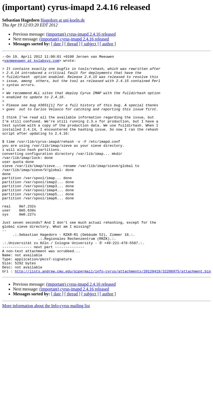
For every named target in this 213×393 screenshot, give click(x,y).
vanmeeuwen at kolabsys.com (31, 62)
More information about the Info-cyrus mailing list (46, 349)
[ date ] (57, 44)
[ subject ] (90, 44)
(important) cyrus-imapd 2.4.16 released (81, 34)
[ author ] (108, 44)
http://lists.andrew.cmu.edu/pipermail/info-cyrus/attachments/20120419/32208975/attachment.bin (113, 314)
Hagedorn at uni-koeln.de (63, 20)
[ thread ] (72, 44)
